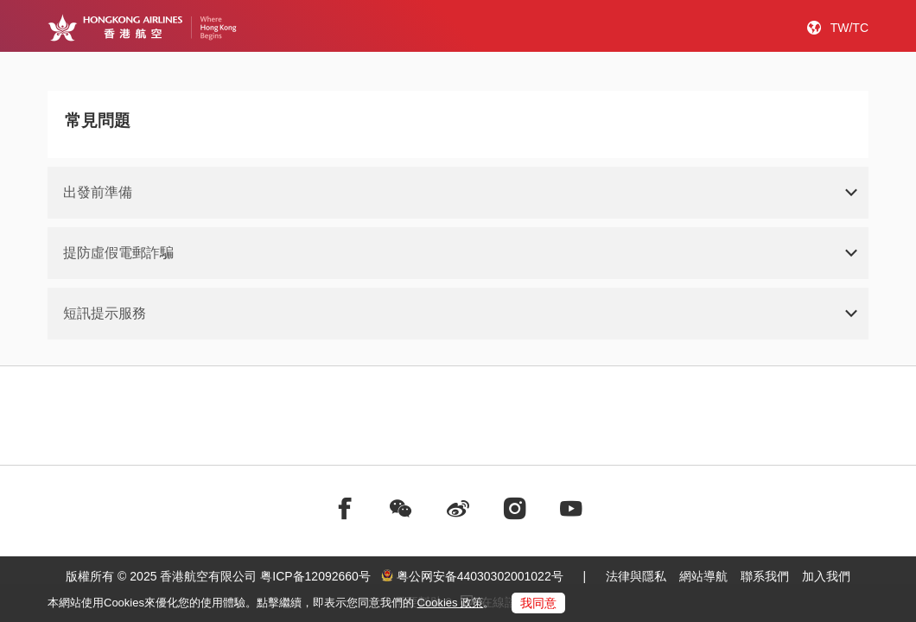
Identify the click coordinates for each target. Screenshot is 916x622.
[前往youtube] (571, 509)
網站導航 (703, 576)
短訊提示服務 (104, 313)
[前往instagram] (515, 509)
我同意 (538, 603)
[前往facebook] (345, 509)
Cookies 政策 (450, 602)
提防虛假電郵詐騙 (118, 252)
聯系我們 (765, 576)
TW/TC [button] (849, 28)
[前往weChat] (401, 509)
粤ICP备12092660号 (315, 576)
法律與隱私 (636, 576)
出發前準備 (97, 192)
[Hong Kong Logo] (142, 27)
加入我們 (826, 576)
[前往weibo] (458, 509)
